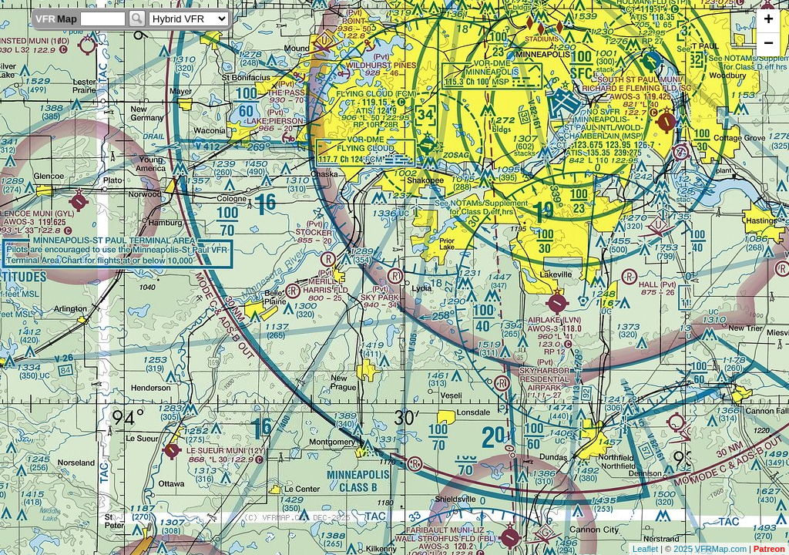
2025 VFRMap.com (710, 548)
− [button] (769, 44)
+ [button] (769, 20)
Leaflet (645, 548)
